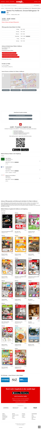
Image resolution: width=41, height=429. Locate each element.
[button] (38, 74)
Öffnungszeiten (4, 416)
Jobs (32, 415)
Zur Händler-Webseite (20, 115)
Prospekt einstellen (15, 415)
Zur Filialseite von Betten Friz (7, 66)
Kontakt (13, 418)
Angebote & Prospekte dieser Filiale (9, 52)
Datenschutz (34, 417)
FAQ (12, 417)
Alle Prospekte (20, 370)
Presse (33, 416)
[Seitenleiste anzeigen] (39, 427)
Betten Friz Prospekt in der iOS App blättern (20, 400)
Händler (7, 1)
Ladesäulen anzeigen (16, 90)
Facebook (23, 415)
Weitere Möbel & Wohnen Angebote (20, 118)
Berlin (23, 2)
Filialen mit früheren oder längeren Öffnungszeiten (10, 22)
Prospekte (3, 1)
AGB (32, 418)
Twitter (23, 416)
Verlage (13, 416)
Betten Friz (8, 14)
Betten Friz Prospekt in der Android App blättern (20, 398)
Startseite (4, 415)
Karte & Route (13, 71)
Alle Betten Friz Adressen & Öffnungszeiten (11, 56)
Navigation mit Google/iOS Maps (29, 90)
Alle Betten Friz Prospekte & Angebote (10, 54)
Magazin (36, 1)
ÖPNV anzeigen (6, 90)
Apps (39, 1)
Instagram (23, 417)
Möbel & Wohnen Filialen (9, 8)
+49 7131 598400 (5, 65)
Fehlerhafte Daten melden (6, 59)
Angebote (4, 418)
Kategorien (12, 1)
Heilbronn (2, 8)
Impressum (33, 419)
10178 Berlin (36, 5)
